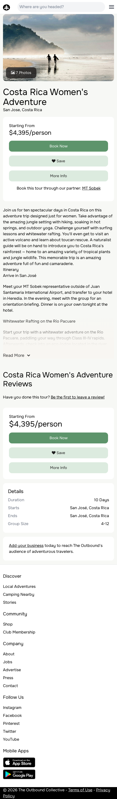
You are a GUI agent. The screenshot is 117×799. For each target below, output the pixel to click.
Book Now (59, 146)
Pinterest (11, 723)
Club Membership (19, 632)
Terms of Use (80, 790)
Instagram (12, 707)
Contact (10, 685)
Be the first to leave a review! (78, 397)
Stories (9, 602)
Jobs (7, 662)
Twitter (9, 731)
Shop (8, 624)
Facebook (12, 715)
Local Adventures (19, 586)
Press (8, 677)
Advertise (12, 669)
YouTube (11, 739)
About (8, 654)
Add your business (26, 545)
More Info (58, 175)
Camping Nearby (18, 594)
